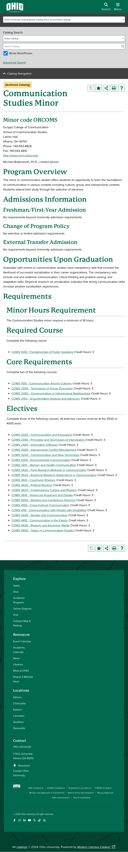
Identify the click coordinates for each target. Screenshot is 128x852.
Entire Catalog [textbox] (11, 38)
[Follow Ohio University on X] (34, 820)
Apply (16, 585)
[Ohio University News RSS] (44, 820)
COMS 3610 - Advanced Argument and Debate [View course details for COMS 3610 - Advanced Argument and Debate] (42, 495)
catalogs (21, 847)
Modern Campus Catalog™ (94, 847)
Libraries (18, 664)
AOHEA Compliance (56, 787)
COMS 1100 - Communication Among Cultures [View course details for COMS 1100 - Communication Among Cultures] (42, 383)
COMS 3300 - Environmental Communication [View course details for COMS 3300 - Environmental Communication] (41, 460)
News (16, 658)
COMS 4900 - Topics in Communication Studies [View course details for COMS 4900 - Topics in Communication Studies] (43, 530)
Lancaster (18, 716)
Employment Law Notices (79, 787)
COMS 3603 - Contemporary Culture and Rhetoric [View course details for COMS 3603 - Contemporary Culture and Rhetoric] (44, 490)
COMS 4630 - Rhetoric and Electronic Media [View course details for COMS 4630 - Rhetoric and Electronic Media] (41, 525)
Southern (18, 722)
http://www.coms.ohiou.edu (20, 155)
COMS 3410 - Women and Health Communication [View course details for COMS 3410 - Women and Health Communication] (44, 465)
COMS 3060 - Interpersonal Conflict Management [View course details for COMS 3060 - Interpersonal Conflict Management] (44, 450)
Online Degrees (22, 608)
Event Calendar (22, 641)
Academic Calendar (19, 650)
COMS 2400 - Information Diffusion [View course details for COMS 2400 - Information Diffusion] (35, 445)
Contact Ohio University (21, 773)
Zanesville (19, 728)
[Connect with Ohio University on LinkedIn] (24, 820)
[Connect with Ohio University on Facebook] (14, 820)
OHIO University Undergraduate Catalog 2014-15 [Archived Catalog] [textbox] (37, 19)
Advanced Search (14, 62)
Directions (24, 765)
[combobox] (64, 19)
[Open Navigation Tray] (118, 8)
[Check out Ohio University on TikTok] (39, 820)
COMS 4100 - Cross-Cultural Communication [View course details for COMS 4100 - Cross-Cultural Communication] (40, 505)
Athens (17, 697)
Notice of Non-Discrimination (81, 792)
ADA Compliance (36, 787)
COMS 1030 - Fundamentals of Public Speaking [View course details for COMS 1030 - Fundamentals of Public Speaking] (42, 352)
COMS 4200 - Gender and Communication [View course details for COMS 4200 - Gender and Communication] (40, 515)
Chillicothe (19, 703)
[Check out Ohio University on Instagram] (19, 820)
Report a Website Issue (23, 679)
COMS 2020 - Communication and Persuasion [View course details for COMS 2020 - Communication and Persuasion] (42, 435)
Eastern (17, 709)
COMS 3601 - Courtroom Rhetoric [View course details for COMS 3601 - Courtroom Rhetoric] (34, 480)
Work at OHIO (21, 670)
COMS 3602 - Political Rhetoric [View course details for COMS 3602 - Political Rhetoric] (32, 485)
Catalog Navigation (19, 73)
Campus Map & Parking (22, 623)
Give (15, 591)
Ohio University (28, 814)
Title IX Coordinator (81, 797)
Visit (15, 615)
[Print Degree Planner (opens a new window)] (91, 88)
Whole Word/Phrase (20, 53)
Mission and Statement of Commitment (46, 792)
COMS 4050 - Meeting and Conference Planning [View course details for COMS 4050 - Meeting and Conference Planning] (43, 500)
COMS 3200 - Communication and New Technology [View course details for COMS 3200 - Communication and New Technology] (46, 455)
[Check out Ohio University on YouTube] (29, 820)
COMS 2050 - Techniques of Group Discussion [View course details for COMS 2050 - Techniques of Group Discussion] (42, 388)
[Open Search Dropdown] (106, 8)
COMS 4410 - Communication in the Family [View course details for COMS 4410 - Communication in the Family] (40, 520)
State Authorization (61, 797)
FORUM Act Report (103, 787)
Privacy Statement (105, 792)
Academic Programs (19, 600)
